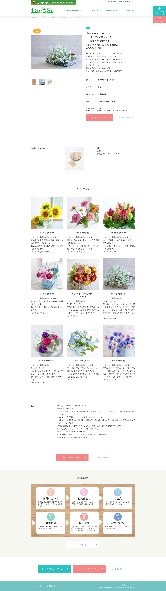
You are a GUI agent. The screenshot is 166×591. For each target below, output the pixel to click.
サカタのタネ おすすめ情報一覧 (43, 586)
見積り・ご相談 (99, 117)
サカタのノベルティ (36, 17)
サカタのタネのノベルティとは (72, 10)
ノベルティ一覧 (112, 10)
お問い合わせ (159, 21)
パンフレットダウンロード (159, 13)
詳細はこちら (83, 545)
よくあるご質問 (129, 10)
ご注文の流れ (95, 10)
